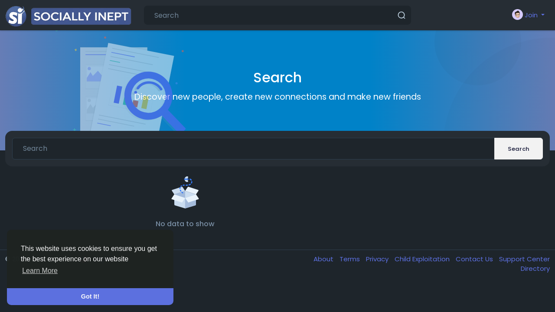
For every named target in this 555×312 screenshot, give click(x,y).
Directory (535, 268)
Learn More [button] (40, 270)
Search (518, 149)
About (324, 258)
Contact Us (475, 258)
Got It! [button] (90, 296)
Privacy (378, 258)
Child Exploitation (423, 258)
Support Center (524, 258)
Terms (351, 258)
